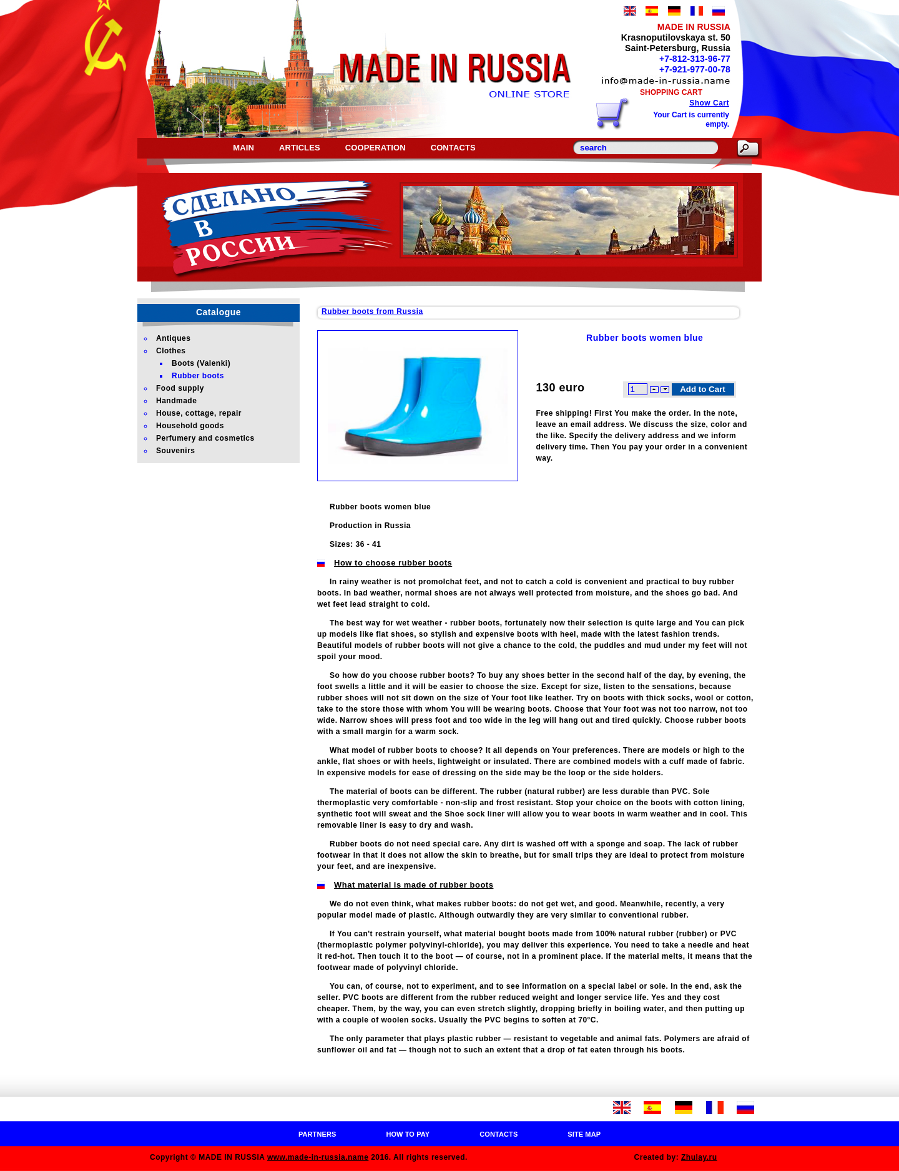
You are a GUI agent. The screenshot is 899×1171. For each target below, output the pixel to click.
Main (243, 147)
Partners (317, 1134)
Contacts (453, 147)
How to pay (408, 1134)
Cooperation (375, 147)
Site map (584, 1134)
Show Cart (709, 103)
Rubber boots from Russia (372, 311)
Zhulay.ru (699, 1157)
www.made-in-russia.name (317, 1157)
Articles (299, 147)
